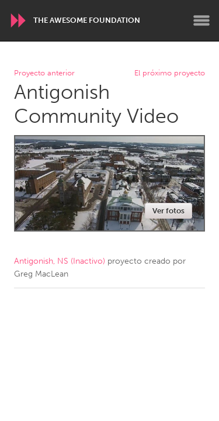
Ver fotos (168, 210)
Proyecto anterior (44, 73)
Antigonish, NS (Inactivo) (59, 261)
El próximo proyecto (169, 73)
